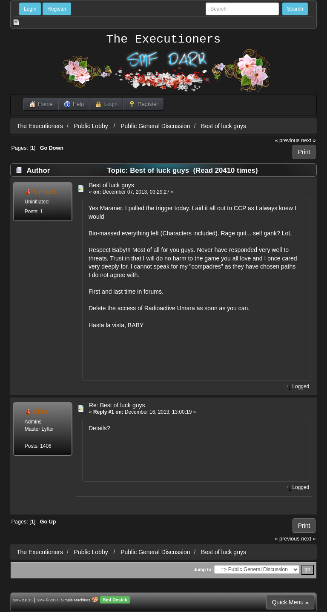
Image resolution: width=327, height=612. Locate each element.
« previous (287, 140)
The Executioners (163, 39)
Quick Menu (290, 602)
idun (40, 411)
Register (56, 9)
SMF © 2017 (47, 600)
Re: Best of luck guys (117, 405)
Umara (44, 191)
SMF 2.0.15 (23, 600)
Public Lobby (92, 126)
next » (308, 140)
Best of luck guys (223, 126)
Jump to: (203, 569)
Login (30, 9)
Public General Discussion (155, 126)
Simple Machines (76, 600)
